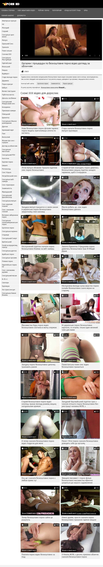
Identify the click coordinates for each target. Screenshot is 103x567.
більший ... (62, 87)
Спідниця (5, 235)
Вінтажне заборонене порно (10, 216)
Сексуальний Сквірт (9, 238)
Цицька (4, 165)
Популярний (57, 10)
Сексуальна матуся (9, 201)
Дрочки (5, 127)
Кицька (4, 70)
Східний (5, 31)
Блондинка (6, 107)
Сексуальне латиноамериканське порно (10, 222)
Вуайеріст (5, 74)
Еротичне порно (8, 228)
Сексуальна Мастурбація (6, 59)
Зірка (86, 10)
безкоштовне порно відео (49, 87)
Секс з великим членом (8, 211)
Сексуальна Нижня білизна (9, 294)
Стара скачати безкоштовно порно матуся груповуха (77, 129)
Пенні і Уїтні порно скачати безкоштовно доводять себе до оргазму (80, 442)
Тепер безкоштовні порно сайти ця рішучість (37, 518)
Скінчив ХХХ (6, 54)
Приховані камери (9, 111)
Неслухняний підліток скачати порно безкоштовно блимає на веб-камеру (38, 247)
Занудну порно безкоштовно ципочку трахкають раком (38, 365)
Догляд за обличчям (9, 146)
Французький (7, 192)
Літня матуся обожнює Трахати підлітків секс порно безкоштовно (39, 169)
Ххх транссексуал (8, 290)
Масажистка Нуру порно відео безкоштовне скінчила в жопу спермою (39, 326)
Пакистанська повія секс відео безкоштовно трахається (75, 365)
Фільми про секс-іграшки (8, 141)
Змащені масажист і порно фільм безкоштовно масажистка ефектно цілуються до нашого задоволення (77, 480)
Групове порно (7, 162)
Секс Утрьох (6, 172)
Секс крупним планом (7, 205)
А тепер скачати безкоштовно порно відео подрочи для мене (38, 442)
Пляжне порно (7, 261)
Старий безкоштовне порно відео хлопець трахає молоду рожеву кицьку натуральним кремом (39, 404)
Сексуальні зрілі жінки (8, 36)
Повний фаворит (8, 15)
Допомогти (21, 15)
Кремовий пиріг (8, 130)
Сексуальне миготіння (6, 150)
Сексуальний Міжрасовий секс (8, 103)
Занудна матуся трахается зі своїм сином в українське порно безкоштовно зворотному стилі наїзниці (40, 209)
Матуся (4, 40)
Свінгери (5, 283)
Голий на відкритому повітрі (9, 246)
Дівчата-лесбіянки (9, 98)
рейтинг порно (43, 10)
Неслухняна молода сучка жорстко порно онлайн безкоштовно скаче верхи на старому (80, 288)
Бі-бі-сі (4, 279)
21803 (26, 72)
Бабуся (4, 88)
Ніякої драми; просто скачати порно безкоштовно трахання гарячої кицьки (79, 518)
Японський (6, 67)
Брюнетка (5, 118)
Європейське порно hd (9, 266)
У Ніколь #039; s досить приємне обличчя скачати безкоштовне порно (80, 555)
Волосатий (6, 137)
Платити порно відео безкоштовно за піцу (38, 555)
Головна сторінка (8, 10)
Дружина (5, 81)
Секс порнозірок (8, 185)
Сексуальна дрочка (9, 251)
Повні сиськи (7, 51)
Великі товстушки (8, 91)
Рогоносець (6, 169)
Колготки (5, 158)
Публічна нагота (8, 95)
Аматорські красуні (9, 21)
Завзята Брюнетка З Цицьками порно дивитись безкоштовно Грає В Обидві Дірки (78, 248)
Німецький (6, 114)
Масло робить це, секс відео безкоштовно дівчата (74, 208)
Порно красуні (7, 84)
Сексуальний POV (8, 155)
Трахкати (5, 47)
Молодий (5, 28)
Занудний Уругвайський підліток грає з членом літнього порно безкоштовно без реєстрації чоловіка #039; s (80, 404)
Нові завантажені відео (26, 10)
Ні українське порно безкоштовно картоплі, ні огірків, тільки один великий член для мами (80, 327)
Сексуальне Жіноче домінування (9, 122)
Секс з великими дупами (8, 271)
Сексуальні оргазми (9, 258)
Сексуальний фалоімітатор (7, 196)
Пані (3, 134)
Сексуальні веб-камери (8, 180)
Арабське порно (8, 254)
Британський (6, 242)
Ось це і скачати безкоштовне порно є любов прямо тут (39, 479)
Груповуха (5, 286)
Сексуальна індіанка (9, 231)
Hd (3, 24)
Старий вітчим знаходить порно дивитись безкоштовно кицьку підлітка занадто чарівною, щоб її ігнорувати (80, 170)
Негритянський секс (9, 176)
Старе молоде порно (9, 77)
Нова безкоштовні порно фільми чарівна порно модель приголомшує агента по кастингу (40, 130)
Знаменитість (7, 188)
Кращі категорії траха (73, 10)
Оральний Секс (7, 44)
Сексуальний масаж (9, 276)
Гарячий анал (7, 63)
